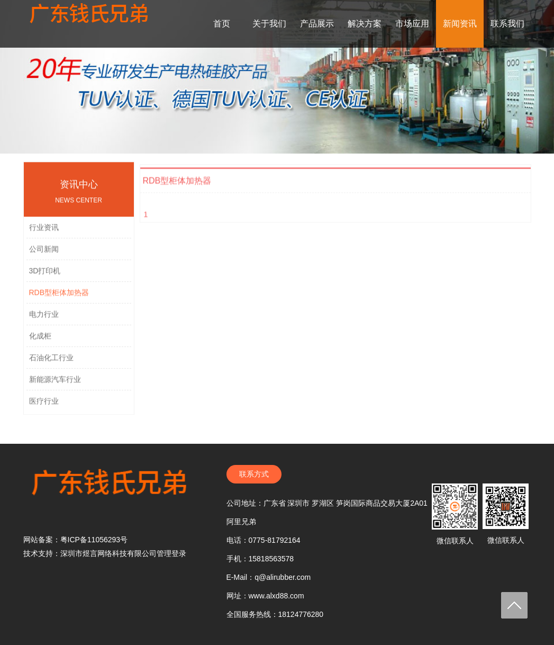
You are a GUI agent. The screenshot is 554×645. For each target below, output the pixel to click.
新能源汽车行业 (55, 385)
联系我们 (507, 23)
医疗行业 (44, 407)
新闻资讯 (460, 23)
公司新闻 (44, 255)
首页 (221, 23)
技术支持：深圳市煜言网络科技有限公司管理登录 (104, 553)
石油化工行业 (51, 364)
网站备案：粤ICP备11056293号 (75, 539)
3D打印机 (45, 277)
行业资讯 (44, 233)
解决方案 (365, 23)
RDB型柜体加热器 (59, 298)
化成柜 (40, 342)
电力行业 (44, 320)
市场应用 (412, 23)
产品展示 (317, 23)
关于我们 (269, 23)
